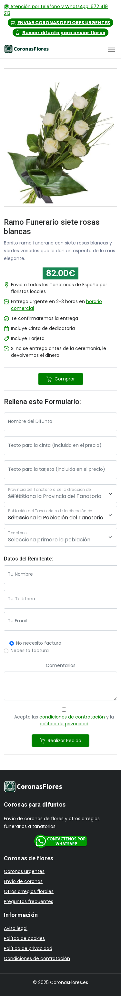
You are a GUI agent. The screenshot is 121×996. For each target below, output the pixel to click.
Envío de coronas (23, 881)
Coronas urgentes (24, 871)
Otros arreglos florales (29, 891)
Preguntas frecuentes (28, 901)
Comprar (60, 379)
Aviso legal (15, 928)
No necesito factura (38, 643)
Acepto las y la (64, 720)
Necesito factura (30, 650)
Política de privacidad (28, 948)
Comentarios (61, 665)
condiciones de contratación (72, 717)
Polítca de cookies (24, 938)
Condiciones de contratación (37, 958)
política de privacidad (64, 723)
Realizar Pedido (60, 740)
